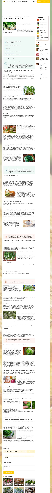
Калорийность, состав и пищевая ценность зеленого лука (15, 39)
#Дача (44, 1)
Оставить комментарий (8, 472)
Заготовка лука (6, 457)
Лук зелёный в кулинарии (9, 53)
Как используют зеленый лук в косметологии (13, 51)
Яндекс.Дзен (12, 487)
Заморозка (8, 48)
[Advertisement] (26, 8)
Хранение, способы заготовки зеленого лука (13, 45)
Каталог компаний (25, 1)
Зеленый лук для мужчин (10, 42)
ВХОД (35, 1)
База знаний (14, 1)
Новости (19, 1)
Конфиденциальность (29, 487)
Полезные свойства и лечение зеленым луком (13, 41)
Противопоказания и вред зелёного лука (12, 54)
